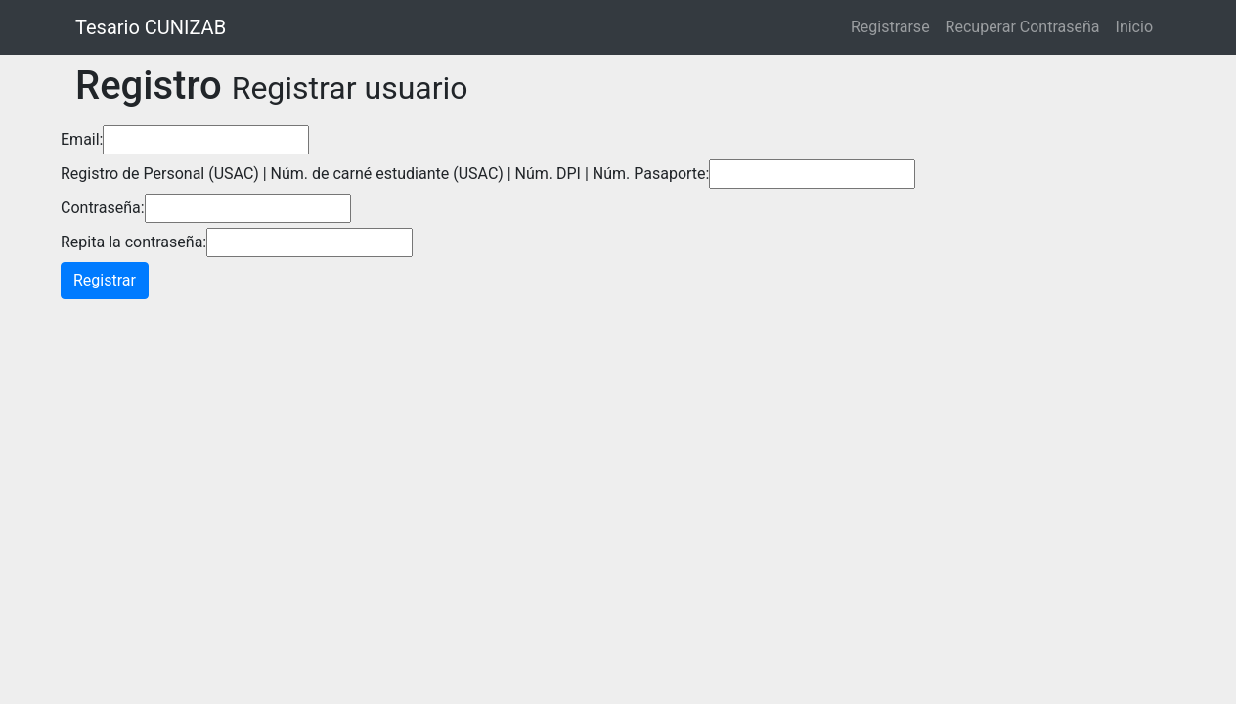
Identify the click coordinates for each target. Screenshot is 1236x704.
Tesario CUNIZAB (150, 27)
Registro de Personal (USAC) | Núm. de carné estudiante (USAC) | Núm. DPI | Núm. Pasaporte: (385, 173)
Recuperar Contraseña (1023, 27)
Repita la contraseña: (133, 242)
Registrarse (890, 27)
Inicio (1134, 27)
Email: (82, 139)
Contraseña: (103, 207)
